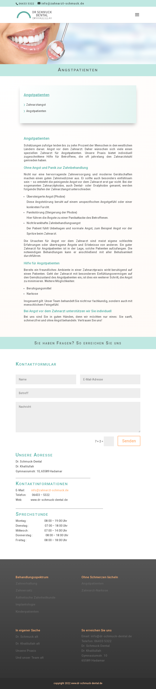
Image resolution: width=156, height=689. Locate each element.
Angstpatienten (92, 583)
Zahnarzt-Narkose (94, 590)
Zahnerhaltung (26, 583)
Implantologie (25, 604)
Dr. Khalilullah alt (28, 643)
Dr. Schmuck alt (27, 636)
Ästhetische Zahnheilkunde (35, 597)
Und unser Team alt (30, 657)
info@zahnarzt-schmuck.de (49, 490)
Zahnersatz (24, 590)
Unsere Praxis (26, 651)
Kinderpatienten (27, 611)
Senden (129, 440)
